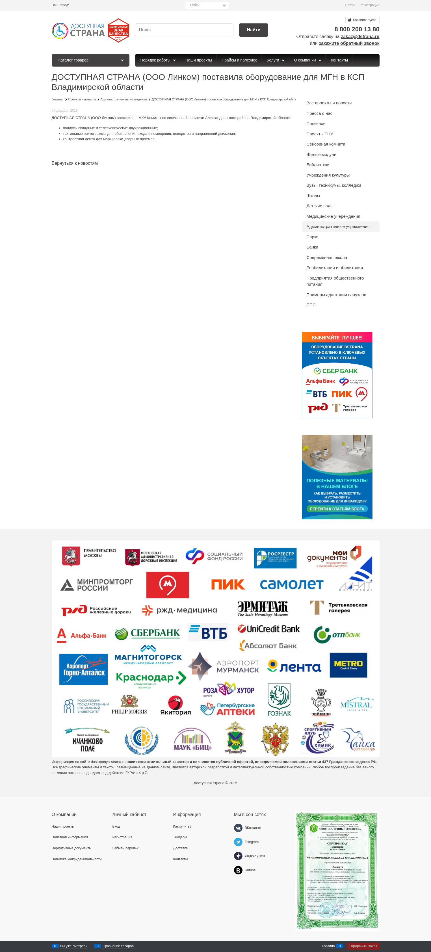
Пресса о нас (320, 113)
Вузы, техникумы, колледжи (334, 185)
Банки (312, 247)
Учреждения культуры (328, 175)
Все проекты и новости (329, 102)
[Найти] (253, 30)
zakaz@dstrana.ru (360, 36)
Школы (313, 195)
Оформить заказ (363, 946)
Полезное (316, 123)
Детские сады (320, 205)
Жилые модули (322, 154)
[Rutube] (238, 870)
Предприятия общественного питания (335, 281)
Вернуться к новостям (75, 163)
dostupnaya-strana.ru (108, 762)
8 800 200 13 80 (356, 29)
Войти (350, 5)
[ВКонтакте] (238, 828)
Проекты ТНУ (320, 133)
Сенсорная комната (326, 144)
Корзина (328, 946)
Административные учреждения (338, 226)
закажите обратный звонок (349, 43)
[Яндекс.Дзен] (238, 856)
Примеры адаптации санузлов (336, 294)
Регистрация (369, 5)
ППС (311, 304)
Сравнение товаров (118, 946)
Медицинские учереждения (333, 216)
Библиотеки (318, 164)
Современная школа (327, 257)
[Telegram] (238, 842)
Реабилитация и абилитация (335, 267)
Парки (313, 236)
